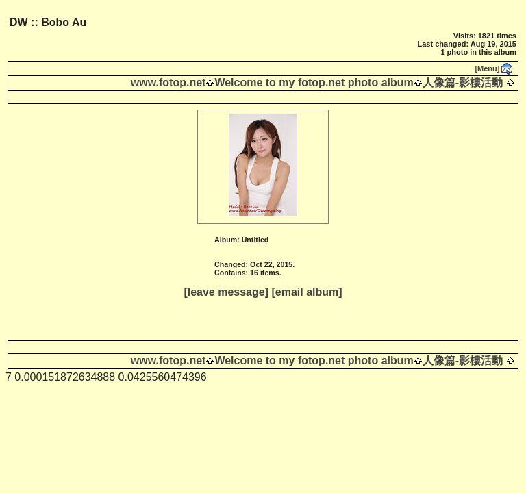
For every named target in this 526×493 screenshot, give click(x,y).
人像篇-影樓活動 (463, 82)
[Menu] (487, 68)
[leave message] (226, 292)
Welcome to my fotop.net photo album (313, 82)
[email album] (306, 292)
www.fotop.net (168, 82)
